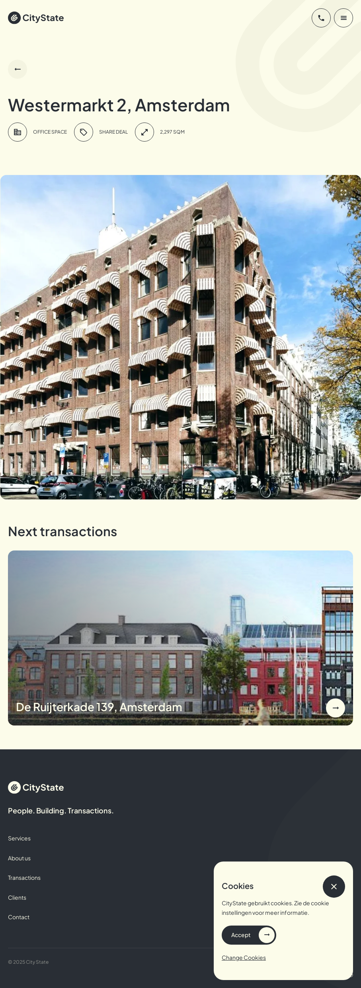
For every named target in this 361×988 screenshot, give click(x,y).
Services (19, 838)
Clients (17, 897)
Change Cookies (244, 957)
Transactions (24, 877)
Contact (18, 916)
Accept (241, 934)
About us (19, 858)
